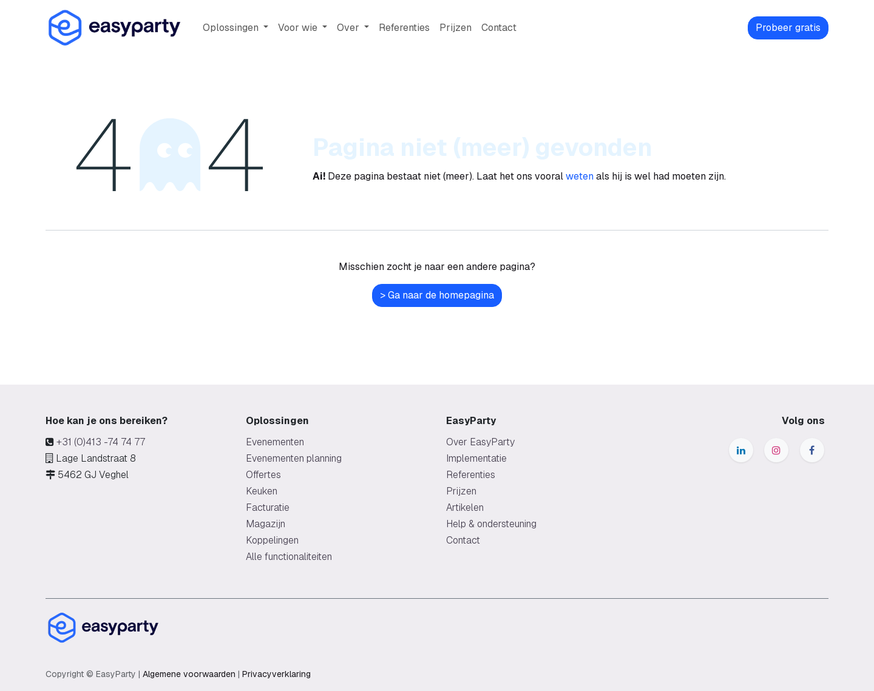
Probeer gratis (788, 27)
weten (580, 176)
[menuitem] (235, 28)
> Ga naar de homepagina (437, 295)
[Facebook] (812, 450)
